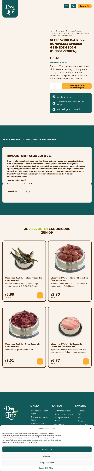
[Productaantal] (56, 86)
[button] (90, 428)
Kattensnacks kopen (62, 411)
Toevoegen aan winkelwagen (77, 86)
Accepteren (47, 449)
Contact (81, 421)
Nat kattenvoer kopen (63, 414)
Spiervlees (58, 33)
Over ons (81, 411)
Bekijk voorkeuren (47, 463)
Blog (80, 417)
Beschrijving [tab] (11, 139)
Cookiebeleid (43, 468)
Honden (58, 31)
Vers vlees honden (68, 31)
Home (52, 31)
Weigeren (47, 456)
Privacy (51, 468)
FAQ (79, 414)
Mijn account (83, 424)
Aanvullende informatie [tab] (40, 139)
